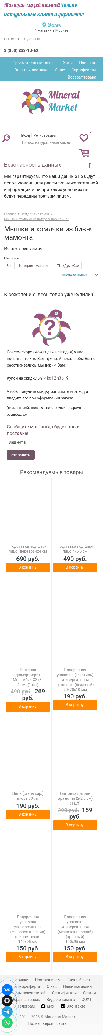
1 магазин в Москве (51, 30)
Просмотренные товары (35, 63)
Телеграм (26, 1006)
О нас (60, 70)
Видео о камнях (61, 999)
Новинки (87, 63)
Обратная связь (26, 999)
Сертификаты (83, 70)
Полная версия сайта (47, 1023)
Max (47, 1006)
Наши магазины (77, 986)
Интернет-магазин (34, 266)
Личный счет (78, 980)
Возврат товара (82, 77)
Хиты (68, 63)
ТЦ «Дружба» (68, 266)
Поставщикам (47, 980)
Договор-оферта (25, 986)
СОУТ (86, 999)
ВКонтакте (73, 1006)
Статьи (89, 993)
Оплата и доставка (32, 70)
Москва (54, 24)
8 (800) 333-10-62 (21, 50)
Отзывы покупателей (26, 993)
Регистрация (44, 135)
